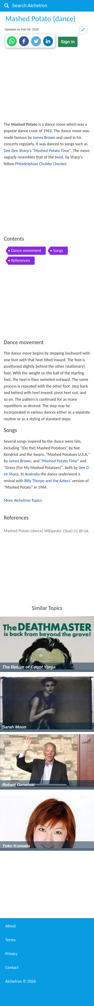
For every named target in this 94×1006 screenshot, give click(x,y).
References (20, 260)
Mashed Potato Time (51, 150)
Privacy (11, 953)
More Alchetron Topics (23, 500)
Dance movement (26, 250)
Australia (32, 474)
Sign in (68, 41)
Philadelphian (26, 163)
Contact (11, 967)
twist (59, 157)
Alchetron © (20, 981)
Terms (10, 939)
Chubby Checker (52, 163)
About (10, 925)
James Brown (44, 137)
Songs (58, 250)
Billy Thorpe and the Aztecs (47, 480)
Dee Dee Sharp (16, 150)
